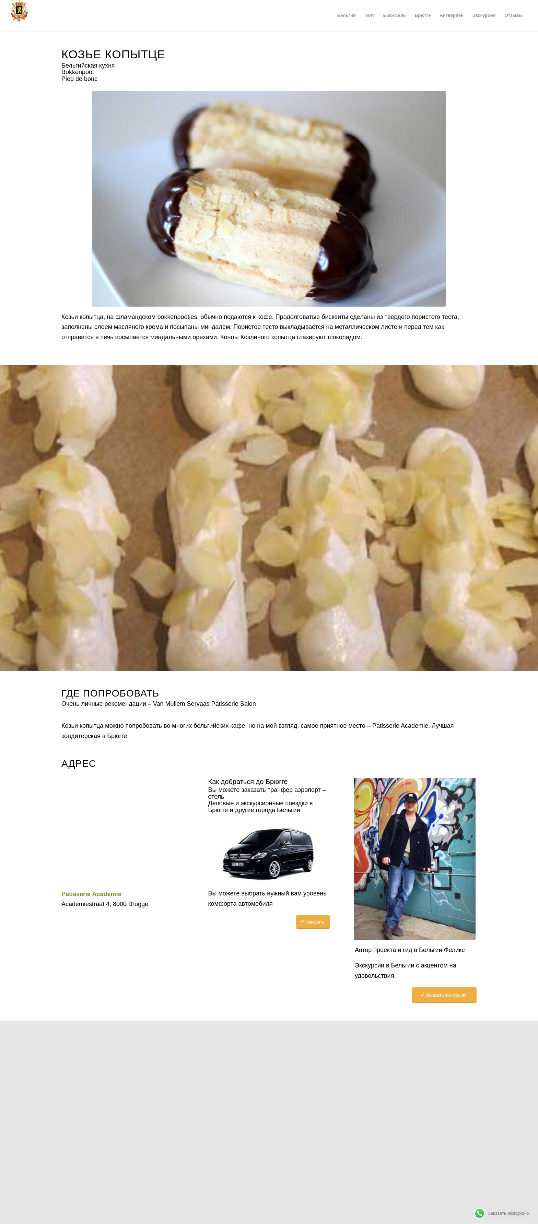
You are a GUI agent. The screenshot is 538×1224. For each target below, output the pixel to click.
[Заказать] (313, 922)
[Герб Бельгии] (19, 15)
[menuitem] (346, 15)
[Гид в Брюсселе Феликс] (425, 859)
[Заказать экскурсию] (444, 995)
